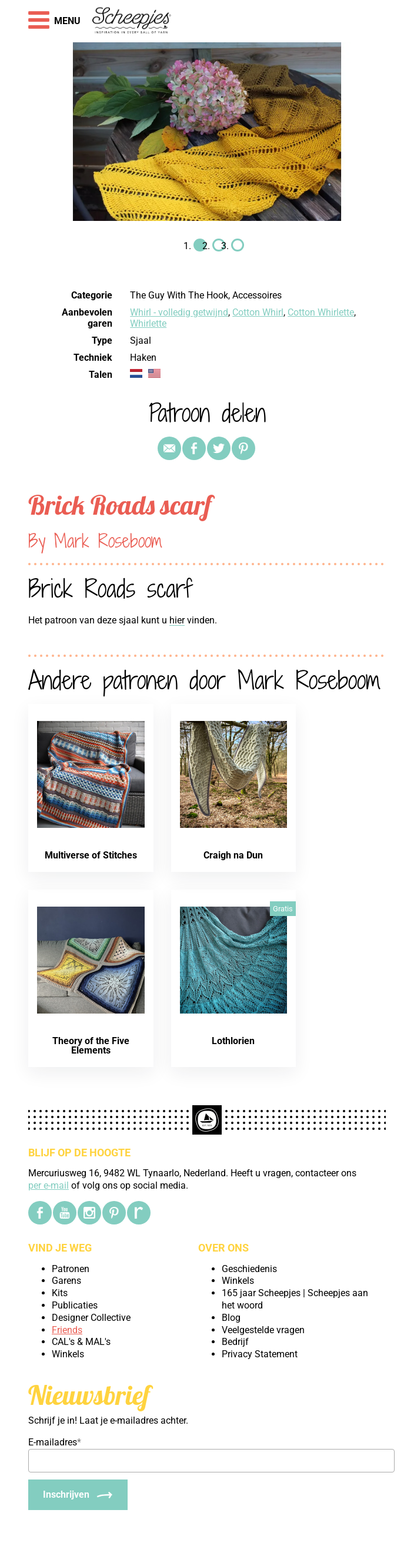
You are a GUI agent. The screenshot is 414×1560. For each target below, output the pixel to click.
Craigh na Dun (233, 855)
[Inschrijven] (78, 1495)
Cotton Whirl (257, 312)
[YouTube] (64, 1212)
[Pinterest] (114, 1212)
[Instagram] (89, 1212)
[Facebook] (40, 1212)
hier (177, 620)
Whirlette (148, 323)
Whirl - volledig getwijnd (179, 312)
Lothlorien (233, 1040)
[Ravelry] (139, 1212)
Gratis (283, 908)
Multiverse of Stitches (91, 855)
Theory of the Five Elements (90, 1045)
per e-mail (48, 1185)
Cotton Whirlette (321, 312)
